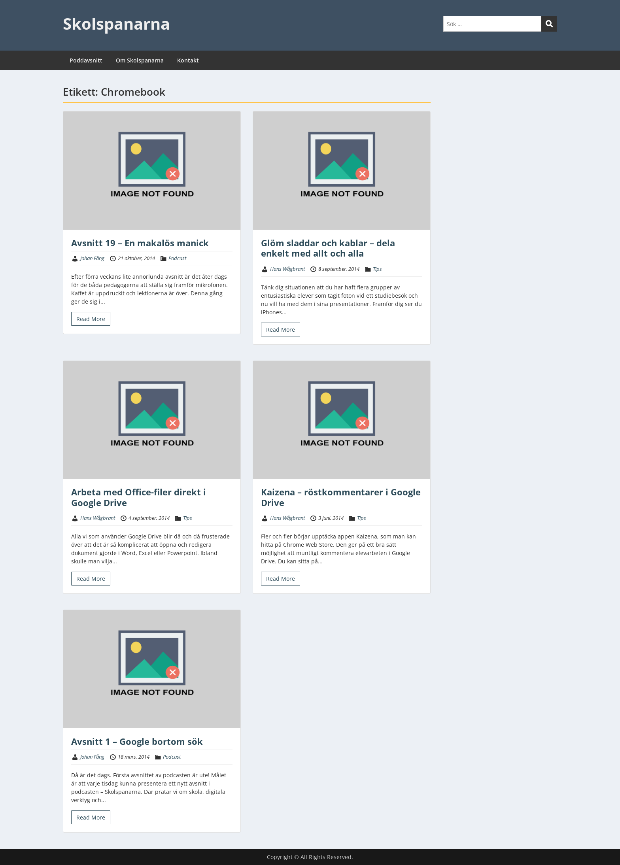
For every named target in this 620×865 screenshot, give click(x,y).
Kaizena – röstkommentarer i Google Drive (341, 497)
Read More (90, 319)
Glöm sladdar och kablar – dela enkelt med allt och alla (328, 248)
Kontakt (188, 60)
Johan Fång (92, 258)
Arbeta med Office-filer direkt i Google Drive (138, 497)
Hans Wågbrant (287, 268)
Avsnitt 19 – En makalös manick (140, 243)
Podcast (177, 258)
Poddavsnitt (86, 60)
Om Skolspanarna (140, 60)
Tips (377, 268)
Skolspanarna (116, 23)
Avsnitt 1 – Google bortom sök (137, 741)
